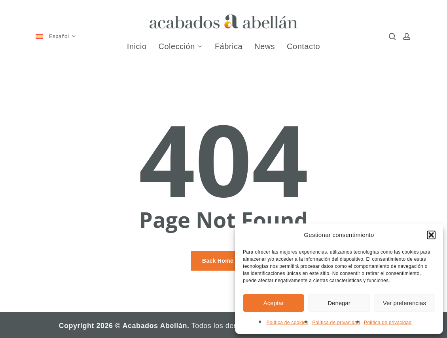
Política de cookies (287, 322)
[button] (431, 235)
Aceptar (273, 303)
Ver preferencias (404, 303)
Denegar (339, 303)
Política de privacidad (336, 322)
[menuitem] (59, 37)
